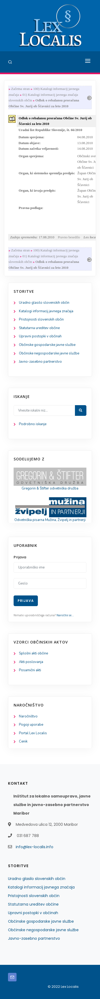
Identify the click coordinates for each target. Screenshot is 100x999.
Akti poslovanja (31, 662)
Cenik (23, 741)
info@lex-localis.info (34, 847)
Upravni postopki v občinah (40, 336)
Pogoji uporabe (31, 724)
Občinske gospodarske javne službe (47, 344)
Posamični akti (30, 670)
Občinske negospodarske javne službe (49, 353)
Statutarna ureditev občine (39, 328)
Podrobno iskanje (32, 424)
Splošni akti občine (33, 653)
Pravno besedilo (69, 237)
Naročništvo (28, 716)
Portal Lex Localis (33, 733)
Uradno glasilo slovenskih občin (44, 302)
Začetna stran (20, 89)
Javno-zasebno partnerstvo (40, 361)
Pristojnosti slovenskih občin (41, 319)
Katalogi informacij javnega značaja (46, 311)
